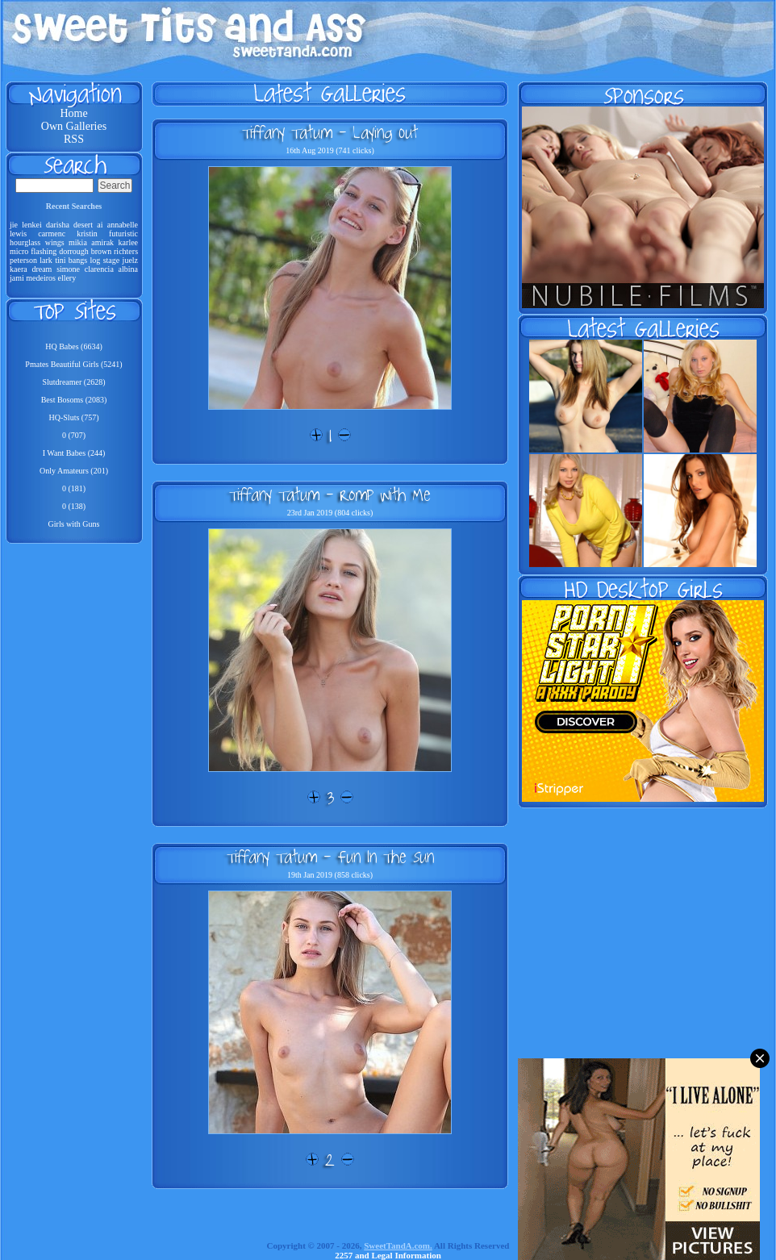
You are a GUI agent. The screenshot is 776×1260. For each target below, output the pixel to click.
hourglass (25, 242)
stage (111, 260)
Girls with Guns (74, 523)
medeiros (41, 277)
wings (55, 242)
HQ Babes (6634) (73, 346)
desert (83, 224)
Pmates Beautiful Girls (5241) (73, 364)
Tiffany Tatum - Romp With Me (330, 494)
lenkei (31, 224)
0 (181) (74, 488)
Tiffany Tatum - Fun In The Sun (330, 856)
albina (128, 269)
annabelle (122, 224)
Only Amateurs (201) (74, 470)
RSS (74, 139)
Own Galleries (73, 126)
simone (68, 269)
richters (126, 251)
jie (14, 224)
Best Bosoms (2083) (74, 399)
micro (19, 251)
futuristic (123, 233)
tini (60, 260)
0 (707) (74, 435)
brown (101, 251)
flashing (43, 251)
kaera (18, 269)
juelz (130, 260)
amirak (102, 242)
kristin (87, 233)
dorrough (74, 251)
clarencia (99, 269)
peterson (23, 260)
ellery (66, 277)
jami (17, 277)
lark (46, 260)
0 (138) (74, 506)
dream (41, 269)
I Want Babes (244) (74, 453)
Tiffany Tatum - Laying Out (330, 132)
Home (73, 113)
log (95, 260)
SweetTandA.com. (398, 1245)
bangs (78, 260)
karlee (128, 242)
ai (99, 224)
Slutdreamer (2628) (73, 382)
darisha (57, 224)
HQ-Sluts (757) (74, 417)
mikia (78, 242)
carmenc (51, 233)
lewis (18, 233)
